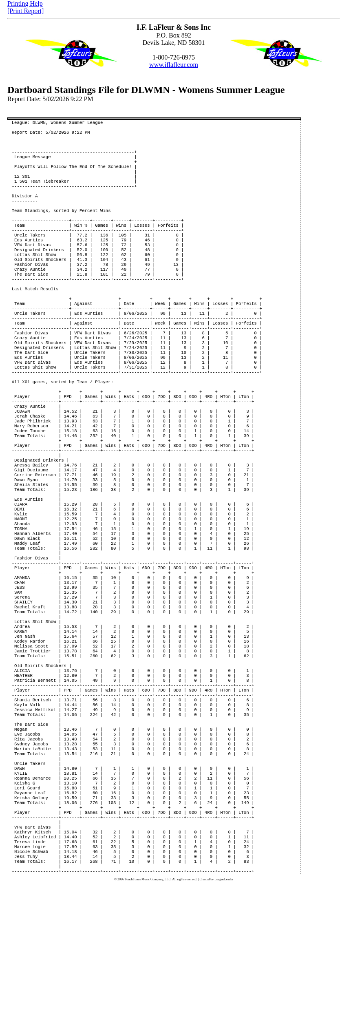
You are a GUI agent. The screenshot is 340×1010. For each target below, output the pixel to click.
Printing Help (25, 3)
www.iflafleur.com (173, 64)
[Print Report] (25, 10)
